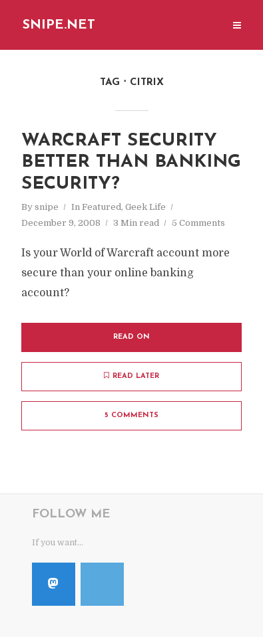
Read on (131, 337)
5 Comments (198, 223)
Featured (101, 207)
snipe (47, 207)
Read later (131, 376)
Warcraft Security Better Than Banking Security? (131, 162)
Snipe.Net (59, 25)
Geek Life (145, 207)
